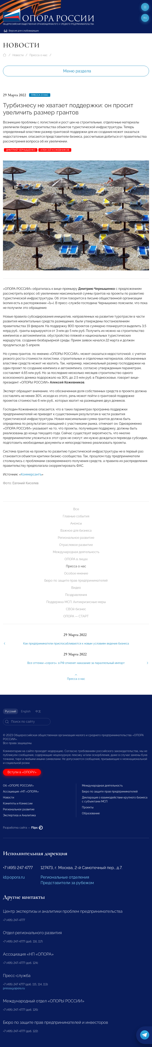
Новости (18, 55)
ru (145, 17)
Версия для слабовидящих (21, 30)
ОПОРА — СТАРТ (76, 616)
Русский (10, 711)
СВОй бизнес (76, 609)
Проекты (87, 807)
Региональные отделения (65, 877)
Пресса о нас (38, 55)
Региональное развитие (76, 538)
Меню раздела (77, 71)
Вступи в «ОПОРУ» (22, 772)
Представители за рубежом (67, 882)
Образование (91, 813)
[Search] (26, 721)
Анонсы (76, 523)
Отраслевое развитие (76, 545)
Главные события (76, 516)
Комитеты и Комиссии (17, 803)
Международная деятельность (76, 552)
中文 (38, 711)
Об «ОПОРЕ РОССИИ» (18, 785)
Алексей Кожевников (54, 150)
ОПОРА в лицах (76, 559)
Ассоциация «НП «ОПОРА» (21, 791)
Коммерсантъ (31, 480)
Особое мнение (76, 573)
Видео (76, 588)
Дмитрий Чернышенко (20, 150)
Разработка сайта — (23, 827)
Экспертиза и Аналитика (19, 815)
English (25, 711)
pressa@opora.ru (14, 988)
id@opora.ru (14, 877)
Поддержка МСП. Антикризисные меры (76, 602)
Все (76, 509)
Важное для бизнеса (76, 530)
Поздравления (76, 595)
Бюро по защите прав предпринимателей (76, 580)
